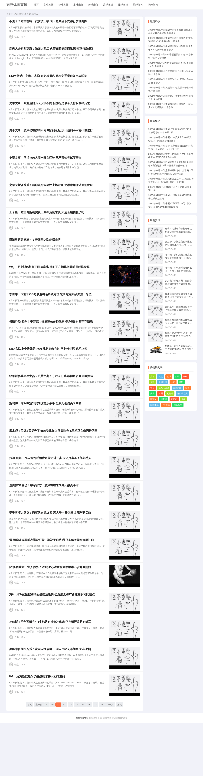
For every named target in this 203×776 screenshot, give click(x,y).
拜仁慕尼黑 (182, 393)
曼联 (152, 393)
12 (64, 759)
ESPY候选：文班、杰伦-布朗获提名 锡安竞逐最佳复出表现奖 (49, 81)
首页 (36, 4)
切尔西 (174, 399)
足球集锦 (108, 4)
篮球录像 (93, 4)
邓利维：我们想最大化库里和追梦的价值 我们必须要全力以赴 (178, 258)
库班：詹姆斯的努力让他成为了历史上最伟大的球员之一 (178, 323)
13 (70, 759)
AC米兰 (166, 405)
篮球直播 (63, 4)
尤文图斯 (178, 405)
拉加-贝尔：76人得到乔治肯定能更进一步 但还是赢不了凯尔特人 (51, 495)
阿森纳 (164, 399)
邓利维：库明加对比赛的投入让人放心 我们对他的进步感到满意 (178, 271)
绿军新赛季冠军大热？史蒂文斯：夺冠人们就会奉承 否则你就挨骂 (52, 406)
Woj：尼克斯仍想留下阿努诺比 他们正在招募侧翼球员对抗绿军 (50, 288)
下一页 (110, 759)
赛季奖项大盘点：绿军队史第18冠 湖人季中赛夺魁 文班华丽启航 (51, 554)
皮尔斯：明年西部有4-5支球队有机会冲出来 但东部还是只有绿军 (51, 672)
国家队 (153, 399)
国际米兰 (154, 405)
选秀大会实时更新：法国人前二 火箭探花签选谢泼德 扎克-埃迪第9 (52, 52)
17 (95, 759)
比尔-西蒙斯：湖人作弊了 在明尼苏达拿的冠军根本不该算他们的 (51, 613)
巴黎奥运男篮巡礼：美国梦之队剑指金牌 (36, 258)
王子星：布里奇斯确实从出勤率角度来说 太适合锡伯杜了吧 (47, 229)
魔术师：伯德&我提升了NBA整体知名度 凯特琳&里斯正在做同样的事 (54, 465)
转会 (152, 388)
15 (83, 759)
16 (89, 759)
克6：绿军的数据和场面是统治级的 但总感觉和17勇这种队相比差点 (53, 642)
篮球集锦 (123, 4)
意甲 (152, 382)
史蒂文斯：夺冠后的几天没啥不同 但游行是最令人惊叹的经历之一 (52, 111)
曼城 (183, 399)
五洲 (161, 393)
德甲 (181, 382)
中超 (173, 382)
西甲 (177, 376)
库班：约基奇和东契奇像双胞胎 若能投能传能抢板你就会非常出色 (178, 231)
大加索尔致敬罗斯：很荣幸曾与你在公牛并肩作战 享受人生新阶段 (178, 284)
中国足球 (163, 382)
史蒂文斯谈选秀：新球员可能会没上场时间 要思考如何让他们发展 (52, 199)
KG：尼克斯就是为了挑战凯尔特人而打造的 (38, 731)
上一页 (39, 759)
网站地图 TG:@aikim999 (114, 771)
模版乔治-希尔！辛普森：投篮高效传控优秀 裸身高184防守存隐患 (52, 347)
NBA (185, 376)
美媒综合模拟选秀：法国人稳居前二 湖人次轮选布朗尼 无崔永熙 (51, 701)
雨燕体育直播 (16, 5)
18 (102, 759)
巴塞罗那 (177, 388)
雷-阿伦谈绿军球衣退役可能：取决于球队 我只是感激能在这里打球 (52, 583)
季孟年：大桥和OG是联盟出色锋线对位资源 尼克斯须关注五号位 (51, 317)
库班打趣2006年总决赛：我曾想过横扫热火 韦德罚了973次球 (179, 336)
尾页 (119, 759)
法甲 (187, 388)
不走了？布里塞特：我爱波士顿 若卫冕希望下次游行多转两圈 (49, 22)
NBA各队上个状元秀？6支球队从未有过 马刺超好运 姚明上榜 (49, 376)
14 (76, 759)
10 (52, 759)
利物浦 (170, 393)
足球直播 (48, 4)
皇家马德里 (164, 388)
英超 (161, 376)
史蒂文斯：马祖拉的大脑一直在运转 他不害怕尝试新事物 (46, 170)
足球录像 (78, 4)
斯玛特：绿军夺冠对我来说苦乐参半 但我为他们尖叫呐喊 (46, 436)
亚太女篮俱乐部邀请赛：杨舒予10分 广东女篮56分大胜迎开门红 (179, 297)
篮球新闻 (153, 4)
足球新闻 (138, 4)
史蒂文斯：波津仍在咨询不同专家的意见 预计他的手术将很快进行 (52, 140)
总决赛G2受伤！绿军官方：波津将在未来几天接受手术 (45, 524)
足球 (152, 376)
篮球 (169, 376)
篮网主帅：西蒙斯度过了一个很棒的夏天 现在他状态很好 (178, 310)
